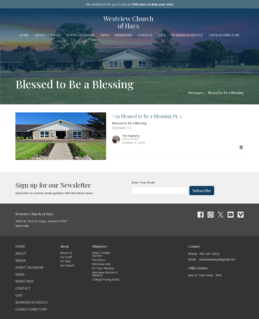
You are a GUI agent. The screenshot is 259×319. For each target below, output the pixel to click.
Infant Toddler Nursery (101, 254)
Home (24, 35)
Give (162, 35)
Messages (195, 93)
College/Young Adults (106, 279)
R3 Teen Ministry (103, 268)
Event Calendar (80, 35)
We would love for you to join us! (130, 4)
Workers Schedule (187, 35)
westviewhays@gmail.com (217, 259)
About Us (66, 253)
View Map (22, 226)
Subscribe (202, 190)
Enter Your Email (143, 182)
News (104, 35)
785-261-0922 (209, 254)
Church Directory (224, 35)
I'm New (65, 261)
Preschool (98, 260)
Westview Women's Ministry (104, 274)
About (40, 35)
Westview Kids (101, 264)
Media (56, 35)
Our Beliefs (67, 265)
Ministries (123, 35)
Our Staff (66, 257)
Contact (145, 35)
